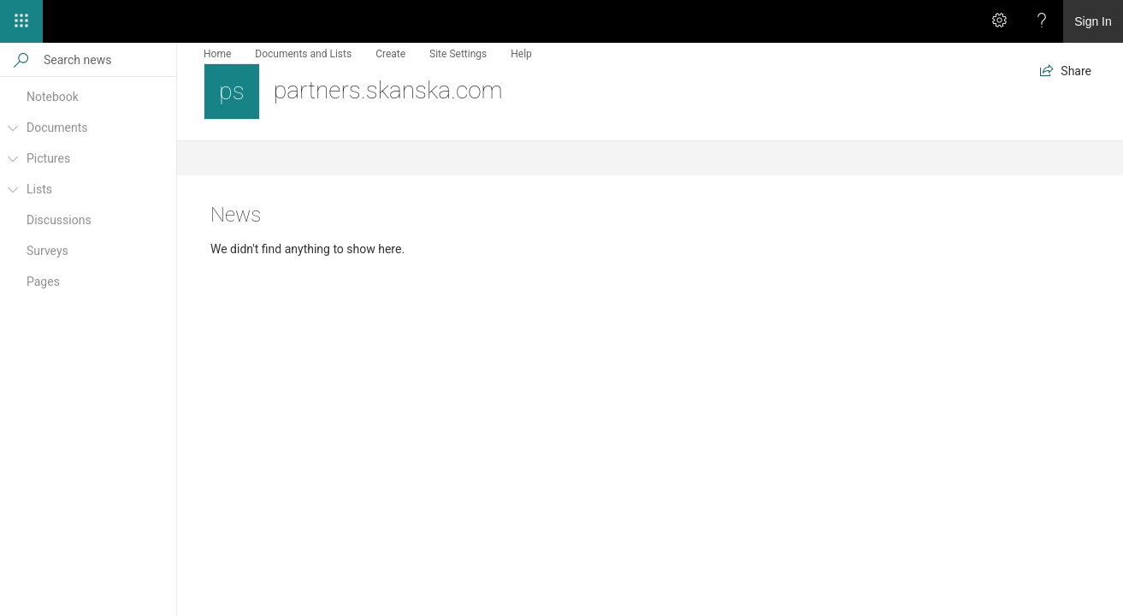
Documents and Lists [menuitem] (303, 54)
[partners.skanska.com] (231, 91)
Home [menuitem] (217, 54)
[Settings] (999, 21)
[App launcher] (21, 21)
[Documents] (12, 135)
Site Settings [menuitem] (458, 54)
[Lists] (12, 196)
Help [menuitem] (521, 54)
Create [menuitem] (390, 54)
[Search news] (109, 59)
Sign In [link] (1093, 21)
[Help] (1041, 21)
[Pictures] (12, 166)
